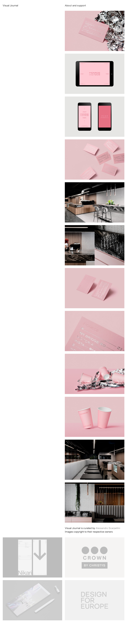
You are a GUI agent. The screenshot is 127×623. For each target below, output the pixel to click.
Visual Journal (10, 5)
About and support (75, 5)
